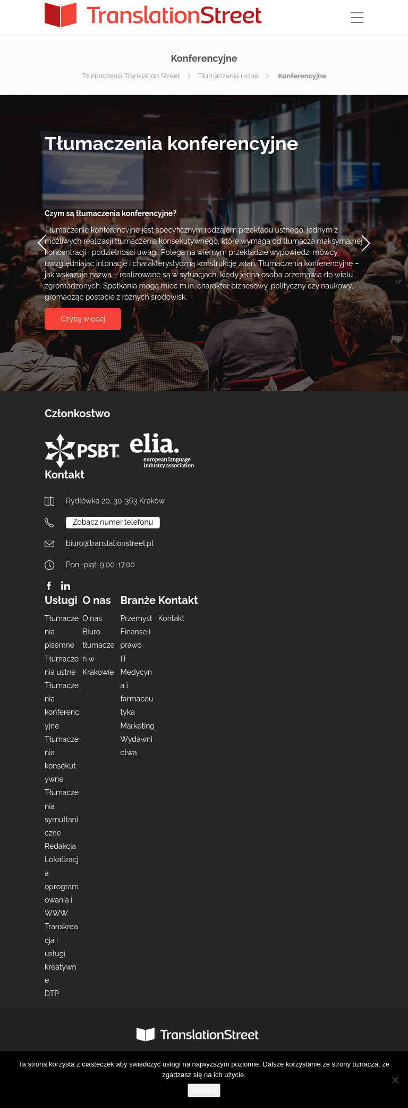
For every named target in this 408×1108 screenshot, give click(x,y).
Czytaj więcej (83, 319)
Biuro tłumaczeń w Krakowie (98, 651)
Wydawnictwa (137, 746)
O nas (92, 618)
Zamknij (204, 1090)
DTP (52, 993)
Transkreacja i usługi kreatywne (61, 953)
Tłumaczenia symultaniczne (62, 812)
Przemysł (136, 618)
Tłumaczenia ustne (228, 76)
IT (124, 659)
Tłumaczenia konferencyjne (62, 705)
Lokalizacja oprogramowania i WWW (62, 886)
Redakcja (60, 846)
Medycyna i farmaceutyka (137, 692)
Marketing (138, 726)
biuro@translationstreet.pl (110, 543)
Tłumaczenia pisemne (62, 631)
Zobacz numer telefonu (113, 522)
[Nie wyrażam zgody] (394, 1079)
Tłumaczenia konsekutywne (62, 759)
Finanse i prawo (136, 638)
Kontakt (171, 618)
